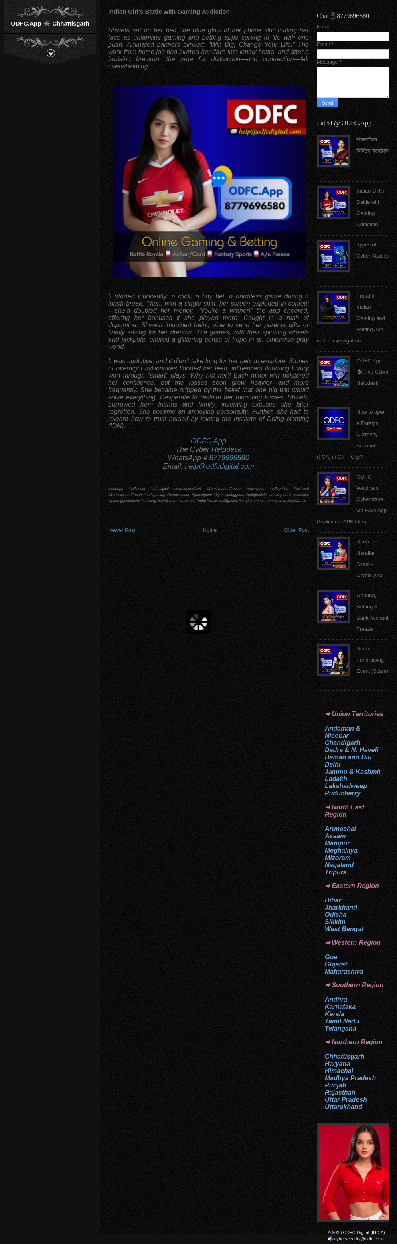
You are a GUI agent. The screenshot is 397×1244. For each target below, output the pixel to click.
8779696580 (229, 458)
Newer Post (121, 530)
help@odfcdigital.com (219, 466)
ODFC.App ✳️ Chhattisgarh (50, 23)
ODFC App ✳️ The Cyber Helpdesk (372, 372)
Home (210, 530)
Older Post (296, 530)
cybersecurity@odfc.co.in (359, 1238)
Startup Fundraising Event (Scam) (372, 660)
